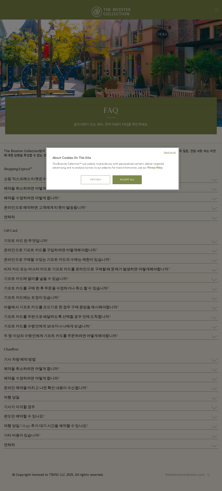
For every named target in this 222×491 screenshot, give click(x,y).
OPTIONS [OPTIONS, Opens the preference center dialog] (95, 180)
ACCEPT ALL (127, 180)
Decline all (170, 152)
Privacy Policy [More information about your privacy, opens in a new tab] (155, 168)
